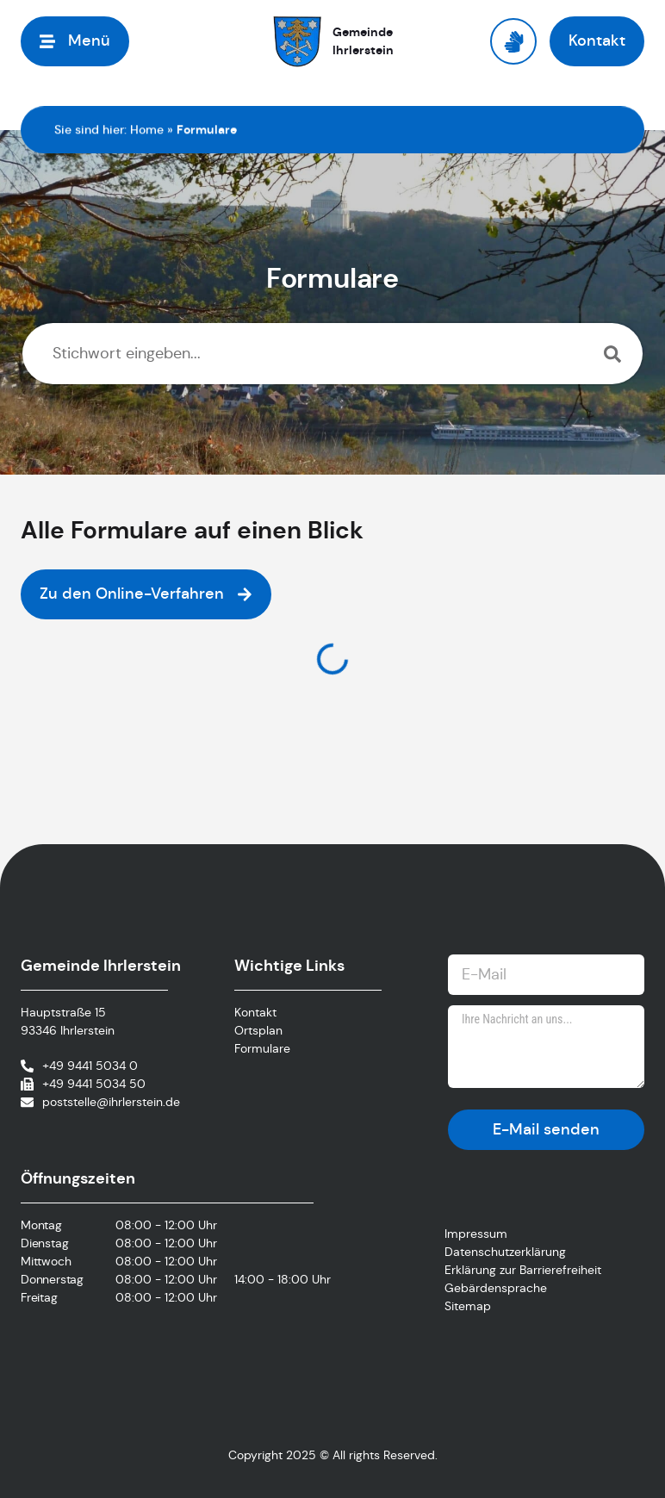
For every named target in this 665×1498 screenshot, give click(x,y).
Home (147, 129)
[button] (75, 40)
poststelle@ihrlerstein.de (111, 1102)
